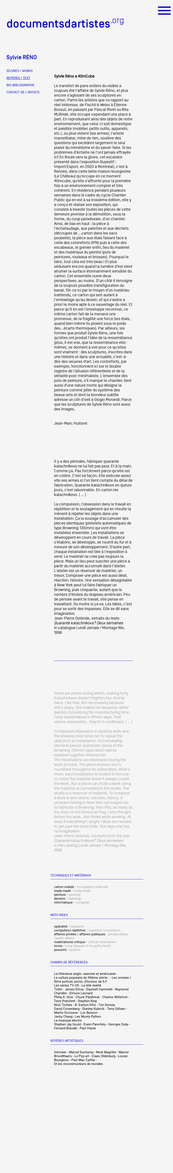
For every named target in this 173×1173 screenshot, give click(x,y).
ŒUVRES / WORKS (19, 71)
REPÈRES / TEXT (18, 78)
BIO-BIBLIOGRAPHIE (20, 85)
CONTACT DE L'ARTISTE (23, 92)
